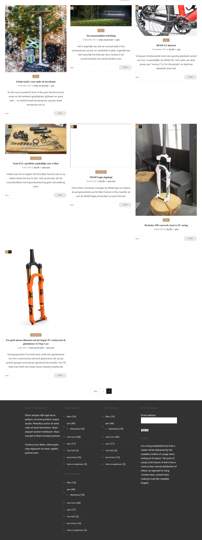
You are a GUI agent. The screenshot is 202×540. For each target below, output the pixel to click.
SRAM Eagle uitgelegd (101, 177)
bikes (90, 4)
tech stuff (136, 4)
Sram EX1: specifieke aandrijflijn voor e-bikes (36, 163)
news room (71, 437)
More (7, 114)
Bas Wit (171, 49)
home (70, 4)
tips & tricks (150, 4)
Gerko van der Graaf (41, 86)
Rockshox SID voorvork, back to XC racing (166, 225)
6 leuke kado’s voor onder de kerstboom (36, 81)
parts (124, 4)
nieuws (80, 4)
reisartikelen (190, 4)
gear (115, 4)
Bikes (69, 417)
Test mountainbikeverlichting (101, 35)
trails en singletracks (170, 4)
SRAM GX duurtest (166, 45)
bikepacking (103, 4)
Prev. (96, 391)
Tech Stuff (71, 451)
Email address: (148, 415)
